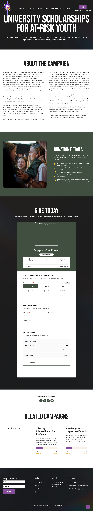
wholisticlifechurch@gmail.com (78, 485)
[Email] (52, 400)
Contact (37, 492)
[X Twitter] (44, 400)
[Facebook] (41, 400)
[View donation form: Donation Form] (16, 440)
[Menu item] (20, 8)
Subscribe (9, 491)
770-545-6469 (72, 482)
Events (37, 485)
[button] (35, 8)
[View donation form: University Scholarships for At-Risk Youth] (46, 440)
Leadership (38, 482)
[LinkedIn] (48, 400)
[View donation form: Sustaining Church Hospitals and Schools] (76, 440)
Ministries (38, 489)
